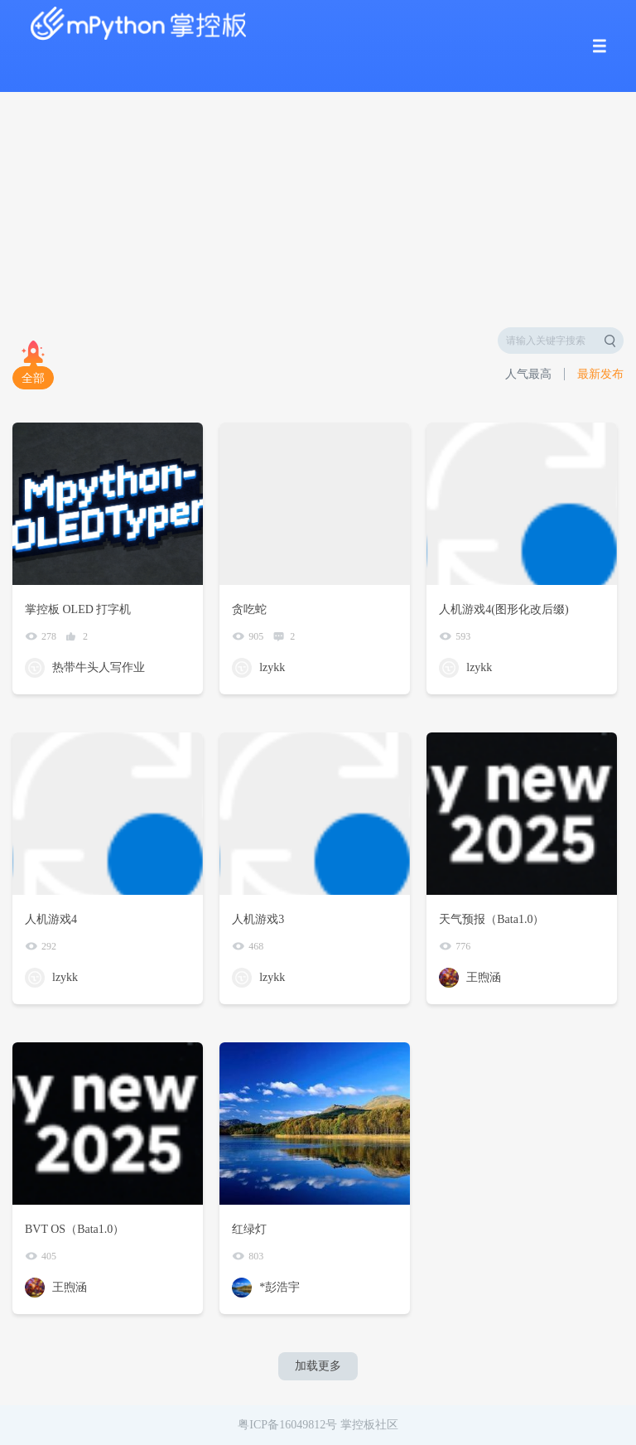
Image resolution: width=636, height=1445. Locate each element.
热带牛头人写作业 (98, 667)
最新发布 (600, 374)
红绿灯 (249, 1229)
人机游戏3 (258, 919)
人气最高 (528, 374)
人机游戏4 (51, 919)
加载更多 (318, 1366)
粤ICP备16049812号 (287, 1424)
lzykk (272, 667)
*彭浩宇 (279, 1287)
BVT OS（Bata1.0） (74, 1229)
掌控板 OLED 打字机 (78, 609)
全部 (33, 378)
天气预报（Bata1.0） (491, 919)
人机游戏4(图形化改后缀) (503, 609)
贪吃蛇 (249, 609)
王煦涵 (483, 977)
